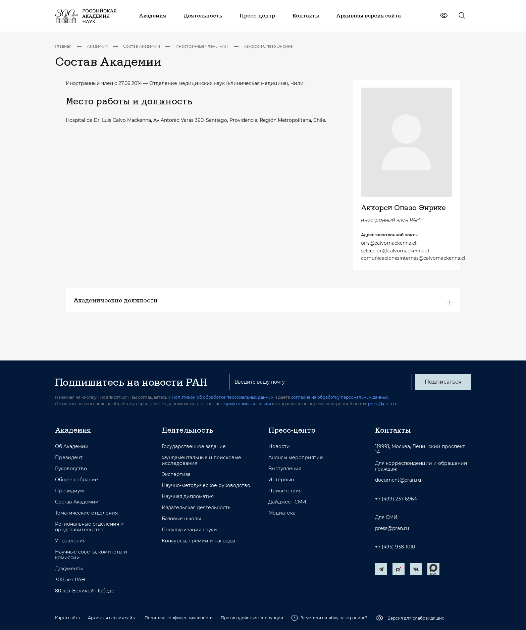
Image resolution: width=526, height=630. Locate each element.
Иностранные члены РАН (201, 46)
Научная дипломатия (188, 496)
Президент (69, 458)
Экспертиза (176, 474)
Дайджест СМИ (287, 502)
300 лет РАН (70, 580)
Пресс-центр (291, 430)
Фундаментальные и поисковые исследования (201, 460)
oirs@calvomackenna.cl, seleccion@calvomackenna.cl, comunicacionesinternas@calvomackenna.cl (406, 250)
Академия (97, 46)
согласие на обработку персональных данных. (340, 397)
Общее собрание (76, 480)
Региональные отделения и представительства (89, 527)
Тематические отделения (86, 513)
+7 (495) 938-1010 (395, 547)
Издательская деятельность (196, 508)
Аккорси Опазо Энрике (268, 46)
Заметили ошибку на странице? (329, 618)
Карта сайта (67, 617)
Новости (279, 446)
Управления (70, 541)
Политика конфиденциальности (179, 617)
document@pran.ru (398, 480)
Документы (69, 569)
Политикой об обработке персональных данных (222, 397)
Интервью (281, 480)
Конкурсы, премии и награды (198, 541)
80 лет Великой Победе (84, 591)
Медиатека (282, 513)
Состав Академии (141, 46)
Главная (63, 46)
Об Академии (72, 446)
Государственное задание (194, 446)
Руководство (71, 469)
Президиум (69, 491)
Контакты (393, 430)
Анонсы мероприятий (295, 458)
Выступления (284, 469)
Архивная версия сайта (112, 617)
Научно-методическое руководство (206, 485)
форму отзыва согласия (246, 403)
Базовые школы (181, 519)
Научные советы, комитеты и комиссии (91, 555)
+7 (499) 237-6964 (396, 499)
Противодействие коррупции (252, 617)
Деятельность (187, 430)
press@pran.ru (383, 403)
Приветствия (285, 491)
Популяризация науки (189, 530)
